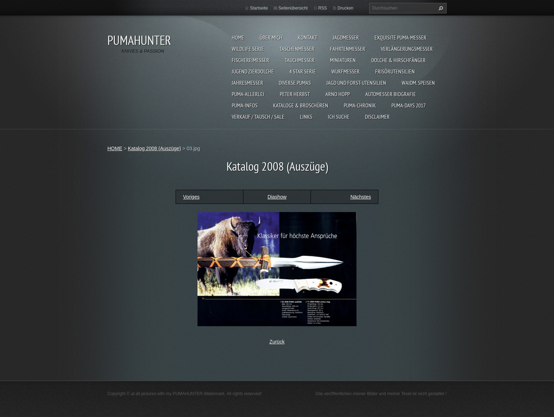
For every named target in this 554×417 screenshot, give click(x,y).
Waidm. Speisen (418, 82)
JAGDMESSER (346, 37)
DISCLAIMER (377, 116)
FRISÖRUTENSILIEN (395, 71)
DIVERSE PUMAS (295, 82)
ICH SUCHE (338, 116)
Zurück (277, 342)
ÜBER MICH (271, 37)
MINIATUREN (343, 60)
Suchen (440, 8)
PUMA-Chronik (360, 105)
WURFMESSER (345, 71)
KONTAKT (307, 37)
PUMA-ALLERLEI (248, 94)
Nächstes (360, 197)
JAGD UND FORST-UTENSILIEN (356, 82)
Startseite (259, 8)
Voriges (191, 197)
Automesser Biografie (390, 94)
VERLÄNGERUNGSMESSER (407, 48)
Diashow (277, 197)
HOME (238, 37)
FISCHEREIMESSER (250, 60)
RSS (322, 8)
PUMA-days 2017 (408, 105)
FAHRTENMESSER (347, 48)
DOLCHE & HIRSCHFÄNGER (398, 60)
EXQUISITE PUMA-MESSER (400, 37)
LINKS (306, 116)
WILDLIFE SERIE (248, 48)
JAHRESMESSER (247, 82)
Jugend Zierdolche (253, 71)
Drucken (345, 8)
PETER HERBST (295, 94)
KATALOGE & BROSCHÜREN (300, 105)
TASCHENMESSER (296, 48)
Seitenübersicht (293, 8)
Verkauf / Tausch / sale (258, 116)
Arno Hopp (337, 94)
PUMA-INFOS (245, 105)
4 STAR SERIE (302, 71)
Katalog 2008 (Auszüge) (154, 148)
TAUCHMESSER (299, 60)
